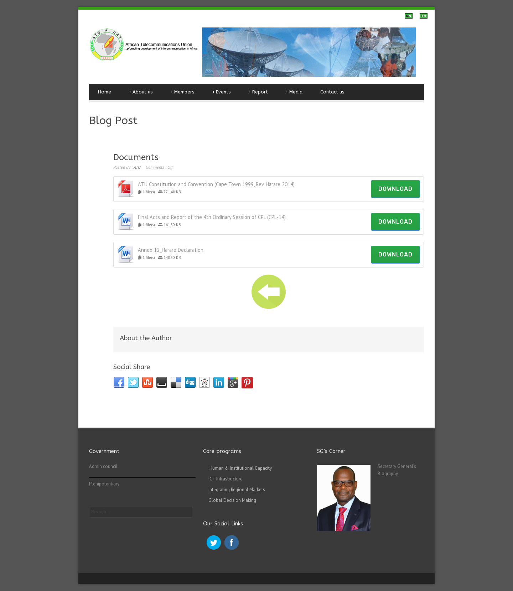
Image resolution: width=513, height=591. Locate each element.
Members (183, 92)
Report (258, 92)
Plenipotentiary (104, 484)
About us (141, 92)
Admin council (103, 466)
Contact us (332, 92)
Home (104, 92)
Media (294, 92)
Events (221, 92)
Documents (136, 157)
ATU (137, 167)
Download (395, 188)
